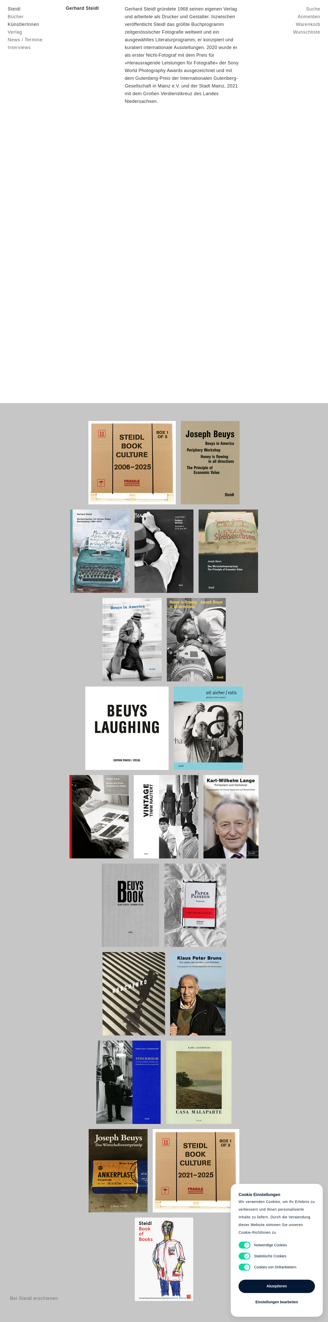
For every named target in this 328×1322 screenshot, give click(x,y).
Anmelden (309, 16)
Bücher (16, 16)
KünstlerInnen (23, 24)
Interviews (19, 47)
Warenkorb (308, 24)
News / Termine (25, 39)
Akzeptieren (276, 1286)
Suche (313, 9)
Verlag (15, 32)
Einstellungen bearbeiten (276, 1302)
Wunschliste (306, 32)
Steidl (14, 9)
